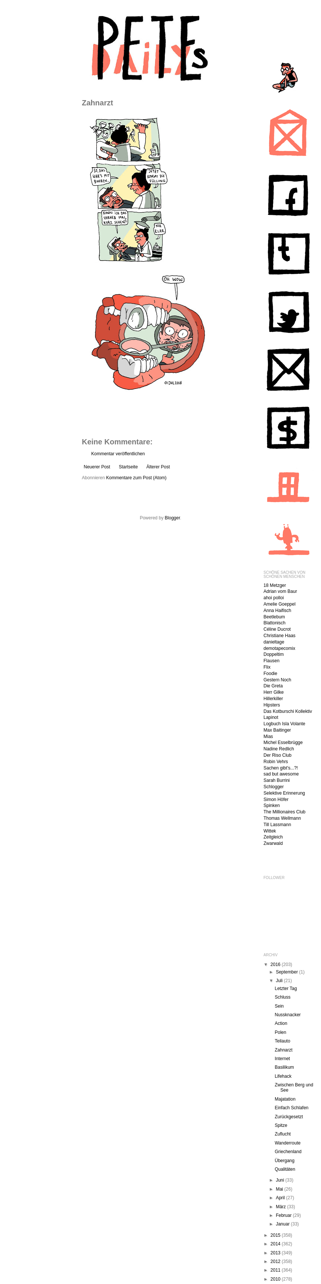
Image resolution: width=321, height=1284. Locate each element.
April (281, 1197)
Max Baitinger (277, 730)
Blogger (172, 517)
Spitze (281, 1125)
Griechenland (288, 1151)
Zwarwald (273, 843)
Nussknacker (287, 1014)
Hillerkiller (273, 698)
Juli (280, 980)
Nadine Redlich (279, 749)
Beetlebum (274, 617)
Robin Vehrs (276, 761)
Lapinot (271, 717)
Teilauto (282, 1041)
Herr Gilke (274, 692)
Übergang (284, 1160)
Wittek (270, 831)
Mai (280, 1189)
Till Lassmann (277, 824)
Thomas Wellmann (282, 818)
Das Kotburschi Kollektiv (288, 711)
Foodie (271, 673)
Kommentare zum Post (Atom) (136, 477)
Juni (280, 1180)
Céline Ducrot (277, 629)
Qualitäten (285, 1169)
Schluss (282, 997)
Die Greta (273, 685)
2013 (276, 1253)
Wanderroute (287, 1143)
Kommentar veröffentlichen (118, 453)
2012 (276, 1261)
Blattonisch (275, 623)
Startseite (128, 467)
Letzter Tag (286, 988)
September (287, 972)
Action (281, 1023)
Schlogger (274, 786)
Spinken (272, 805)
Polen (280, 1032)
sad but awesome (281, 774)
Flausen (272, 660)
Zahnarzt (283, 1050)
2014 (276, 1243)
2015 (276, 1235)
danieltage (274, 642)
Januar (283, 1224)
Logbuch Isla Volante (284, 723)
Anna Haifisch (277, 610)
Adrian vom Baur (280, 591)
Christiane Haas (280, 635)
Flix (267, 667)
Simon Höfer (276, 799)
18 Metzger (275, 585)
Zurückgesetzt (289, 1116)
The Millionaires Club (285, 811)
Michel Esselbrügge (283, 742)
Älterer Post (158, 467)
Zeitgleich (273, 837)
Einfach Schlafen (291, 1107)
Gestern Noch (277, 679)
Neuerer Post (97, 467)
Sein (279, 1006)
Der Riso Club (278, 755)
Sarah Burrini (277, 780)
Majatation (285, 1099)
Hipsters (272, 705)
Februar (284, 1215)
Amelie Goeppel (280, 604)
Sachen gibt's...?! (281, 768)
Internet (282, 1058)
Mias (268, 736)
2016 (276, 964)
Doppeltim (274, 654)
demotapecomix (280, 648)
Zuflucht (283, 1134)
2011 (276, 1270)
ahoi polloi (274, 597)
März (281, 1206)
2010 (276, 1279)
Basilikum (284, 1067)
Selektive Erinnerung (284, 793)
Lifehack (283, 1076)
